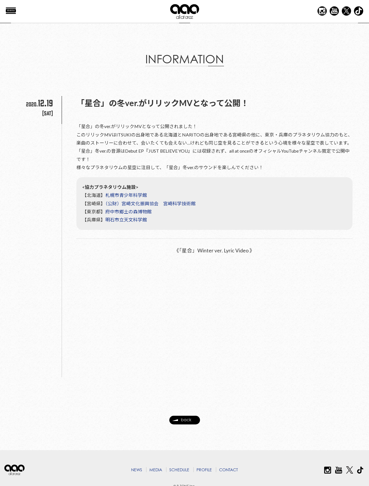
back (181, 422)
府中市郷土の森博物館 (128, 220)
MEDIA (155, 469)
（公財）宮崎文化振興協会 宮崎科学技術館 (150, 212)
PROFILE (204, 469)
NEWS (136, 469)
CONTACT (228, 469)
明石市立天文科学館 (126, 228)
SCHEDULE (179, 469)
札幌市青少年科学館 (126, 203)
